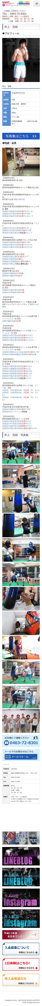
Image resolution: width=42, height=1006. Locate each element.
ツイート (6, 764)
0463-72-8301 (18, 13)
